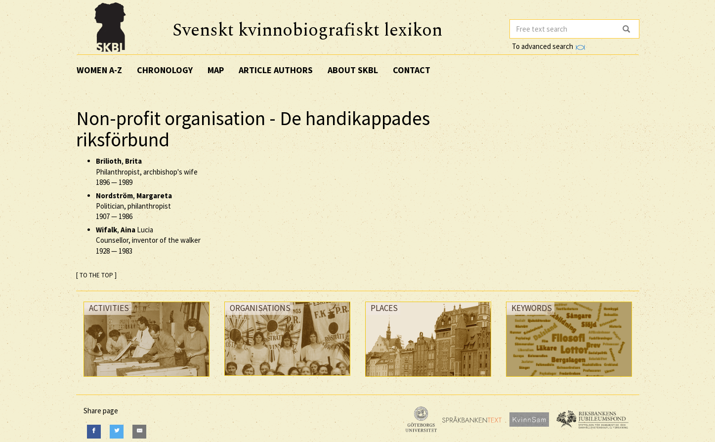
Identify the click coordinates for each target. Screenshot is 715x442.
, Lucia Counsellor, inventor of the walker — (148, 240)
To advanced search (548, 46)
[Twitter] (117, 431)
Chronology (165, 70)
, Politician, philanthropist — (134, 206)
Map (216, 70)
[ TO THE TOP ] (96, 275)
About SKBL (353, 70)
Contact (411, 70)
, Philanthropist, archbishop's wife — (147, 171)
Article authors (276, 70)
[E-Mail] (139, 431)
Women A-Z (99, 70)
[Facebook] (94, 431)
